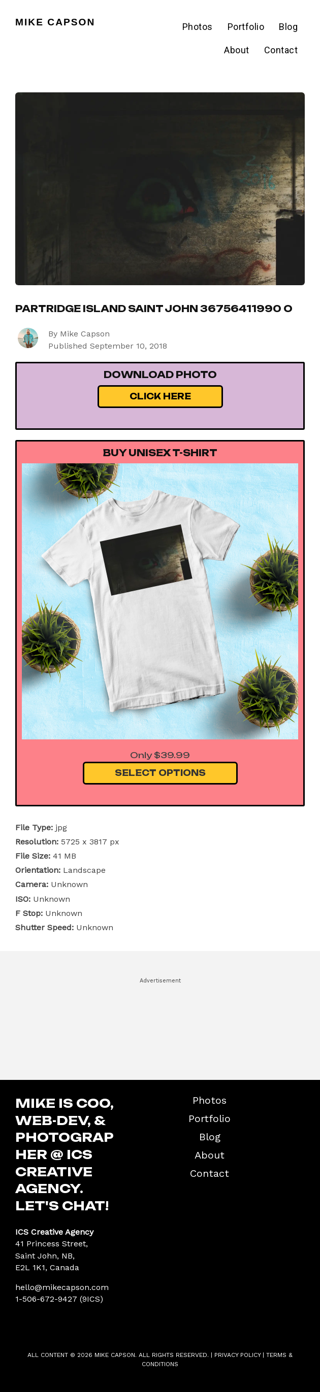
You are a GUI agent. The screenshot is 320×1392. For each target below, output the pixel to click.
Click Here (160, 396)
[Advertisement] (160, 1024)
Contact (281, 50)
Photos (197, 26)
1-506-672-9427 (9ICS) (59, 1299)
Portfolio (246, 26)
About (236, 50)
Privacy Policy (237, 1355)
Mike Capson (55, 22)
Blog (288, 26)
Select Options (160, 773)
